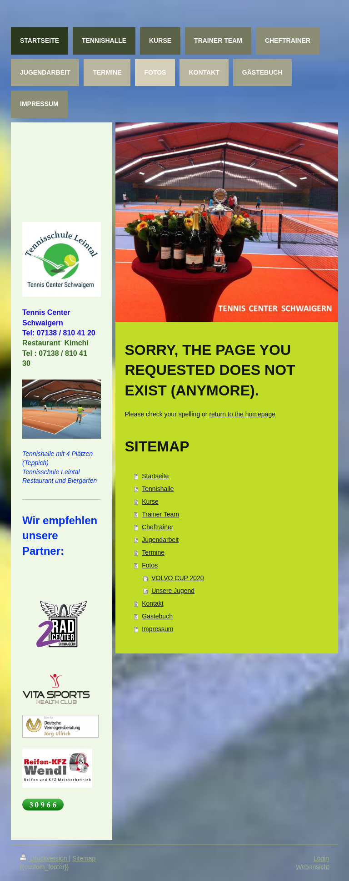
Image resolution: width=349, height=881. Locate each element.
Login (321, 858)
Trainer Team (160, 514)
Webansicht (312, 867)
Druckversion (44, 858)
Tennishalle (158, 488)
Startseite (155, 476)
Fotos (150, 565)
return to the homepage (242, 414)
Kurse (150, 501)
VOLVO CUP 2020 (177, 578)
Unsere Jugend (172, 590)
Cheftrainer (157, 527)
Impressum (157, 629)
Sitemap (83, 858)
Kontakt (152, 603)
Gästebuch (157, 616)
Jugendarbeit (160, 539)
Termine (153, 552)
